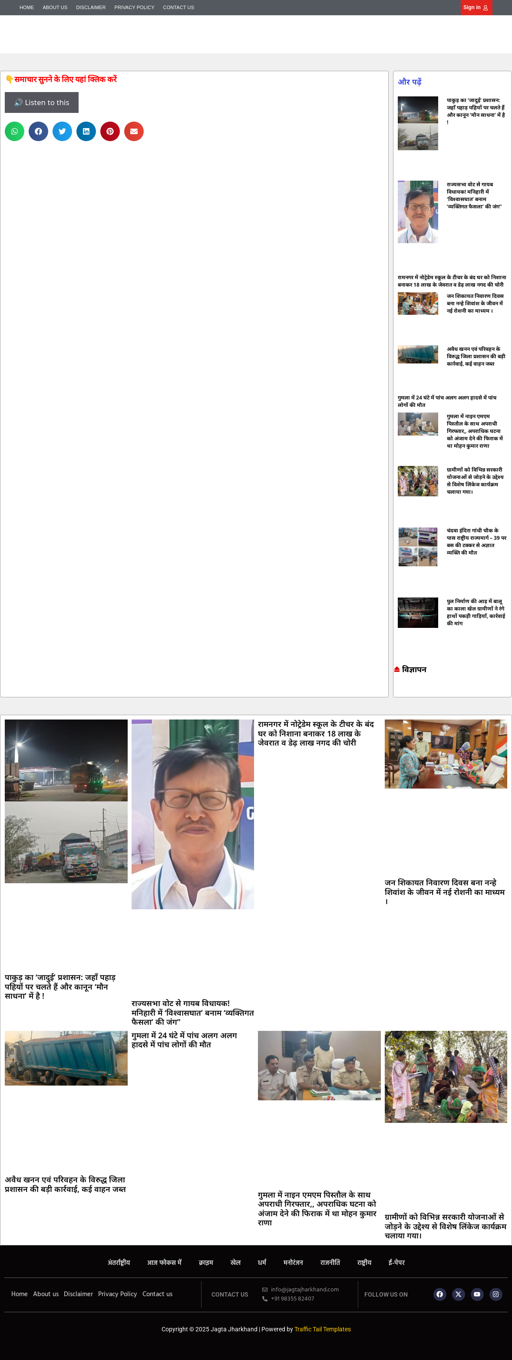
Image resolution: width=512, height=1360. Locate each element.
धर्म (262, 1263)
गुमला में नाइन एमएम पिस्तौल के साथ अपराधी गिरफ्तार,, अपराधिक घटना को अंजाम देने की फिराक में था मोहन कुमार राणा (475, 431)
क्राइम (206, 1263)
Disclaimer (91, 7)
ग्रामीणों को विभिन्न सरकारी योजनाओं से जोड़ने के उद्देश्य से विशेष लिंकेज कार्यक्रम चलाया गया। (475, 480)
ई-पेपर (397, 1263)
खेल (236, 1263)
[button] (14, 131)
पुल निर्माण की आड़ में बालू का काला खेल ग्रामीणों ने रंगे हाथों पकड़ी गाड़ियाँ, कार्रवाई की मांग (476, 612)
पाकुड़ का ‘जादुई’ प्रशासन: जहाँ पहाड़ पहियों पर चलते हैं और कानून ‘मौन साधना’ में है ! (476, 111)
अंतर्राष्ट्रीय (119, 1263)
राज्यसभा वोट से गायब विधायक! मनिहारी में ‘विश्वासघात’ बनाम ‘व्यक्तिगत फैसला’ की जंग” (474, 195)
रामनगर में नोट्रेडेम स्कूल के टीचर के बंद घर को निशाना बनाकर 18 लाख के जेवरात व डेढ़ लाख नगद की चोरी (452, 281)
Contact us (179, 7)
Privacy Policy (135, 7)
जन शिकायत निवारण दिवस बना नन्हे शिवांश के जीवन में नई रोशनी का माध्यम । (475, 303)
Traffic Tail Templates (322, 1329)
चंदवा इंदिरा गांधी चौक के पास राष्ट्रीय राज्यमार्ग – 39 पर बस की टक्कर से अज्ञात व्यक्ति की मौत (476, 541)
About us (55, 7)
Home (27, 7)
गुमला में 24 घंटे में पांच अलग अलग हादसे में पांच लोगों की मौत (184, 1040)
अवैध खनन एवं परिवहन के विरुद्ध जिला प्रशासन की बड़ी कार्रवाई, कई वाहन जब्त (476, 356)
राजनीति (330, 1263)
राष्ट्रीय (364, 1263)
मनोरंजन (293, 1263)
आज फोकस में (164, 1263)
